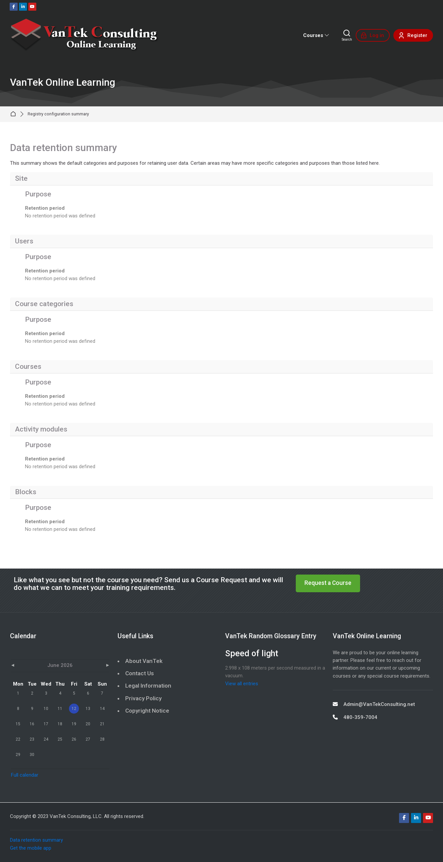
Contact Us (139, 673)
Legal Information (148, 685)
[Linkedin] (23, 7)
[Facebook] (14, 7)
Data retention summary (36, 840)
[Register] (413, 35)
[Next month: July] (94, 666)
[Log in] (373, 35)
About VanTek (144, 661)
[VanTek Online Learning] (84, 35)
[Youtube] (32, 7)
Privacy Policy (143, 698)
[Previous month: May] (25, 666)
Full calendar (24, 775)
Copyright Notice (147, 710)
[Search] (347, 35)
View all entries (241, 684)
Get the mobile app (30, 848)
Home (14, 114)
